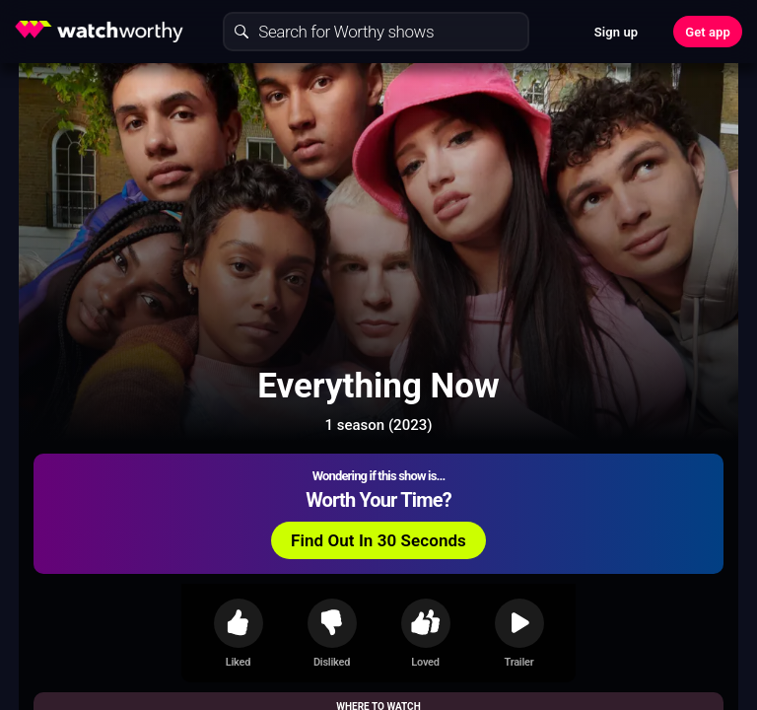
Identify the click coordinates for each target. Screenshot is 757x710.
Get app (707, 32)
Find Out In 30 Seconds (378, 540)
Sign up (616, 32)
